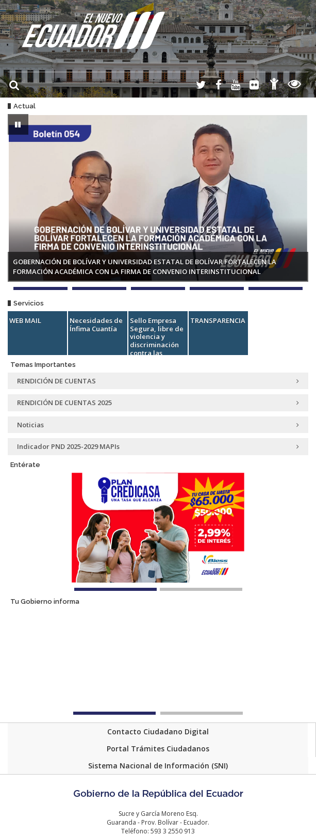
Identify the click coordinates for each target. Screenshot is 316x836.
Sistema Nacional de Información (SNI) (158, 765)
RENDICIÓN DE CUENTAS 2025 (158, 402)
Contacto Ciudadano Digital (158, 731)
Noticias (158, 424)
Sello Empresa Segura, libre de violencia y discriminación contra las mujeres (157, 340)
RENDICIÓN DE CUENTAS (158, 380)
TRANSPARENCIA (217, 320)
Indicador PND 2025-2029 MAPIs (158, 446)
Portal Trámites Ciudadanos (158, 748)
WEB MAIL (25, 320)
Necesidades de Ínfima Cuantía (96, 324)
